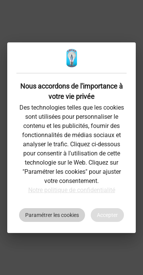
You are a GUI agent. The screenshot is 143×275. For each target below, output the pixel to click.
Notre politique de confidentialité (71, 190)
